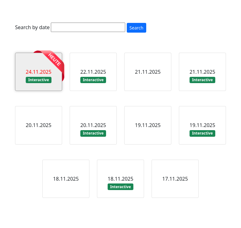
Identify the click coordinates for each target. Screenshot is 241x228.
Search (136, 28)
